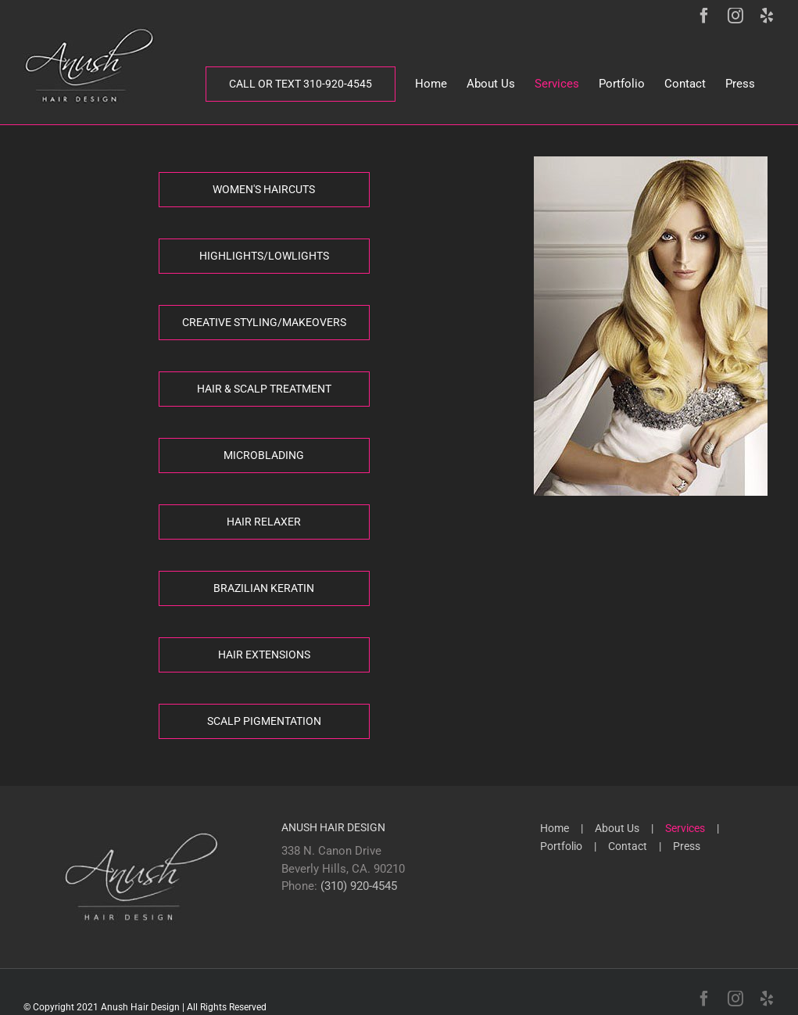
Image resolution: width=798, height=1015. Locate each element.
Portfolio (561, 846)
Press (686, 846)
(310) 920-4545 (358, 886)
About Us (617, 828)
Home (554, 828)
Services (685, 828)
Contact (627, 846)
